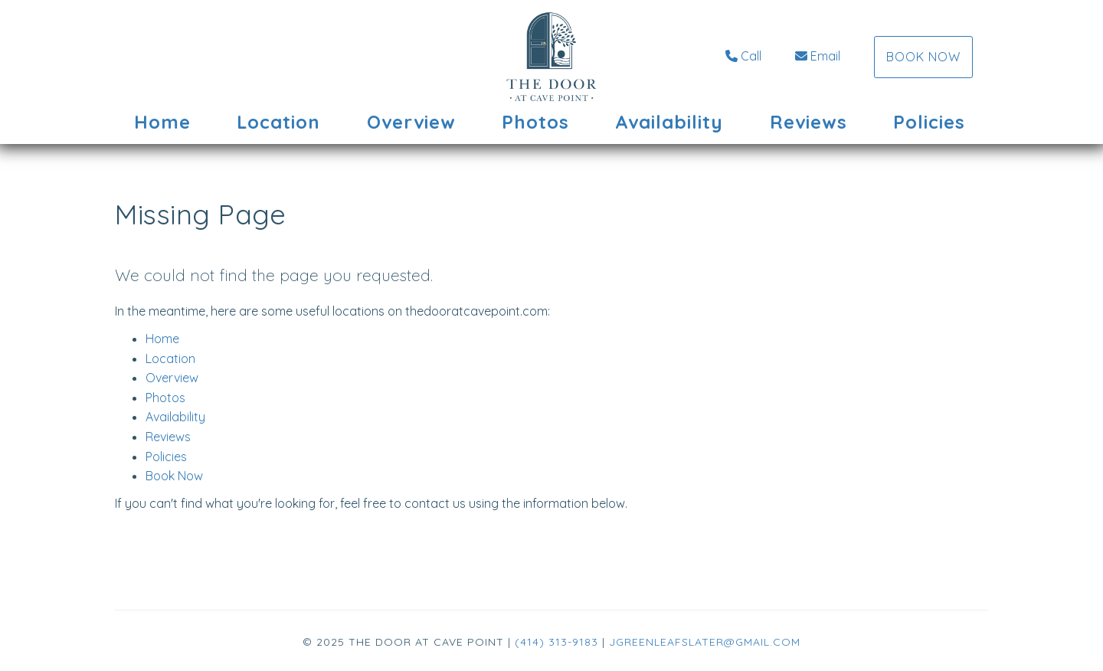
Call (743, 56)
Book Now (923, 56)
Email (817, 56)
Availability (669, 121)
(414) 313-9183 (556, 642)
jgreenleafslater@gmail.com (704, 642)
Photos (535, 121)
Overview (411, 121)
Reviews (808, 121)
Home (162, 121)
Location (278, 121)
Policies (929, 121)
